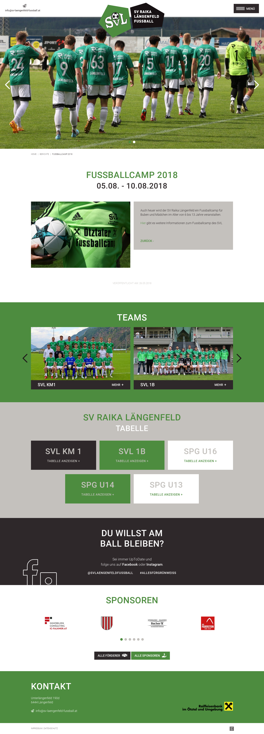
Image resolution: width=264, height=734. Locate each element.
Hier (143, 223)
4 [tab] (134, 639)
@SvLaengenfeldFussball (110, 573)
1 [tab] (130, 142)
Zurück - (147, 241)
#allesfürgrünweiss (158, 573)
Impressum (36, 728)
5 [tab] (138, 639)
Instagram (154, 564)
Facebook (130, 564)
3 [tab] (130, 639)
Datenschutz (51, 728)
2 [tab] (134, 142)
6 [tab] (142, 639)
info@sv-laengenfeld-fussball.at (22, 10)
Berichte (44, 154)
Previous (7, 84)
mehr (116, 385)
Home (34, 154)
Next (256, 84)
